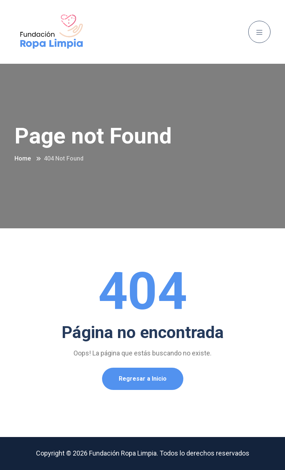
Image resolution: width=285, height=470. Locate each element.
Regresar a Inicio (143, 378)
